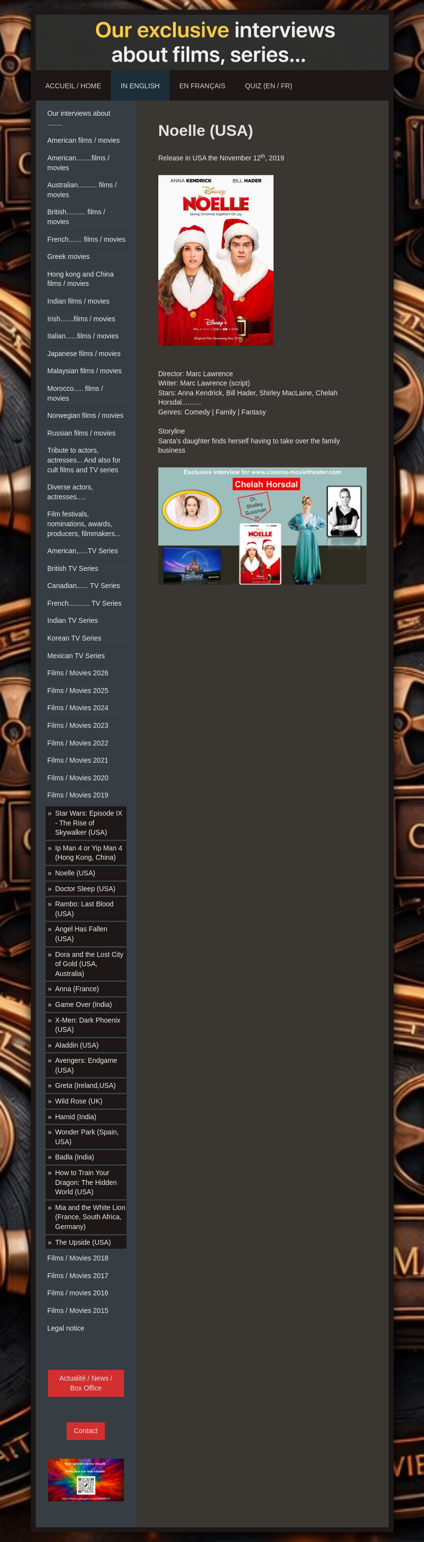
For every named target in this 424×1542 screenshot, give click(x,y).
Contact (86, 1431)
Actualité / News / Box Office (85, 1383)
